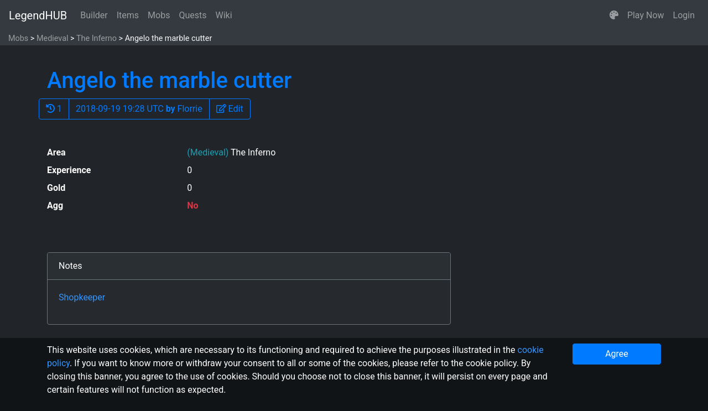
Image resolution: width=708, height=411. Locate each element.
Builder (94, 15)
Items (128, 15)
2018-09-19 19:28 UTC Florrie (139, 108)
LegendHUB (38, 15)
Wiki (224, 15)
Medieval (53, 38)
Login (684, 15)
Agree (616, 353)
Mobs (159, 15)
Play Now (645, 15)
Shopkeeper (82, 297)
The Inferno (96, 38)
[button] (614, 15)
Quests (192, 15)
